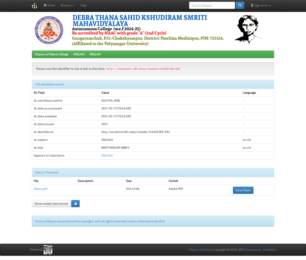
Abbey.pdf (41, 188)
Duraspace (253, 249)
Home (49, 5)
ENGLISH (79, 54)
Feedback (269, 249)
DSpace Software (201, 249)
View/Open (243, 190)
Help (84, 5)
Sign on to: (261, 5)
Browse (67, 5)
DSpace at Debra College (51, 54)
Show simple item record (51, 203)
